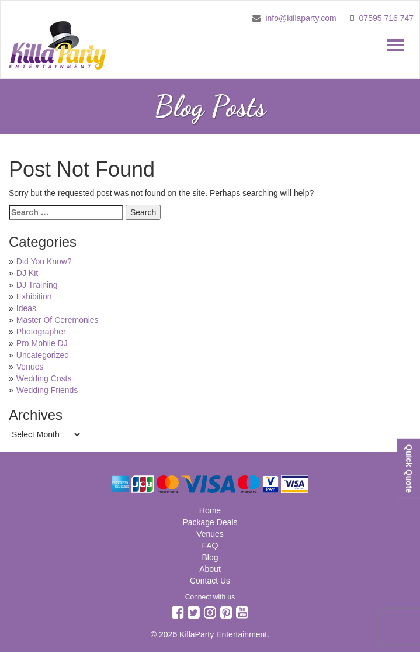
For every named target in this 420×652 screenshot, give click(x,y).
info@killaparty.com (300, 18)
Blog (210, 557)
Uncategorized (42, 355)
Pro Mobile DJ (42, 343)
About (210, 569)
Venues (30, 366)
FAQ (210, 545)
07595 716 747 (386, 18)
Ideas (26, 308)
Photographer (41, 331)
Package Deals (209, 522)
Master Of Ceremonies (57, 320)
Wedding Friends (47, 390)
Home (210, 510)
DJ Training (37, 284)
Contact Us (210, 580)
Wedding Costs (44, 378)
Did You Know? (44, 261)
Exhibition (34, 296)
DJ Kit (27, 273)
